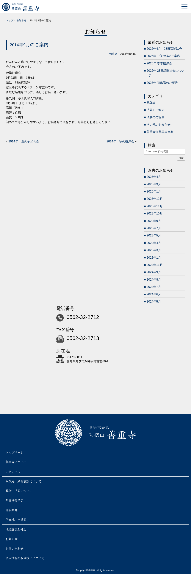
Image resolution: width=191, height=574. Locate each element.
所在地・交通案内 (17, 519)
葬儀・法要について (19, 490)
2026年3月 (154, 184)
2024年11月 (154, 264)
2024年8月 (154, 279)
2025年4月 (154, 242)
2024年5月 (154, 301)
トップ (9, 20)
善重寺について (16, 462)
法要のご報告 (156, 117)
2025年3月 (154, 250)
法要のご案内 (156, 110)
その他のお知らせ (158, 124)
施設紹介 (12, 510)
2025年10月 (154, 213)
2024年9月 (154, 272)
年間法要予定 (15, 500)
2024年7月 (154, 286)
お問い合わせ (15, 548)
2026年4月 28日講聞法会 (164, 48)
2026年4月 (154, 176)
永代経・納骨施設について (23, 481)
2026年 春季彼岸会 (159, 63)
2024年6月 (154, 294)
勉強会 (113, 53)
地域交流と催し (16, 529)
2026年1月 (154, 191)
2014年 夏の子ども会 (23, 141)
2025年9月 (154, 220)
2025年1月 (154, 257)
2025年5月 (154, 235)
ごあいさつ (13, 471)
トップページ (15, 452)
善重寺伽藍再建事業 (160, 131)
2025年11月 (154, 206)
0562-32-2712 (83, 317)
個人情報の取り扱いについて (25, 558)
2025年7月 (154, 228)
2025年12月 (154, 198)
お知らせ (21, 20)
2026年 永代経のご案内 (163, 56)
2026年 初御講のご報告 (162, 82)
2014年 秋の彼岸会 (120, 141)
